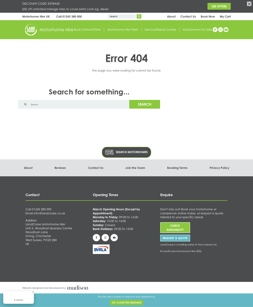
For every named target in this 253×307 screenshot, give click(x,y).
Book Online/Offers (87, 29)
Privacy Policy (219, 168)
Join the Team (135, 168)
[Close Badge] (33, 292)
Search (144, 104)
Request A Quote (175, 238)
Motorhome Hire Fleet (122, 29)
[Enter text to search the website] (122, 16)
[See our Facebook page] (215, 29)
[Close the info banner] (249, 4)
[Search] (139, 16)
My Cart (225, 16)
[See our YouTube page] (226, 29)
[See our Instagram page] (220, 29)
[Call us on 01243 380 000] (69, 16)
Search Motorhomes (126, 152)
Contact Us (188, 16)
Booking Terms (177, 168)
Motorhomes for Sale (197, 29)
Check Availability (175, 227)
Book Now (208, 16)
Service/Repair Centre (160, 29)
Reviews (60, 168)
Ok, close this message (126, 302)
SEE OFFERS (219, 6)
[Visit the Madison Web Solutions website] (126, 287)
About (171, 16)
